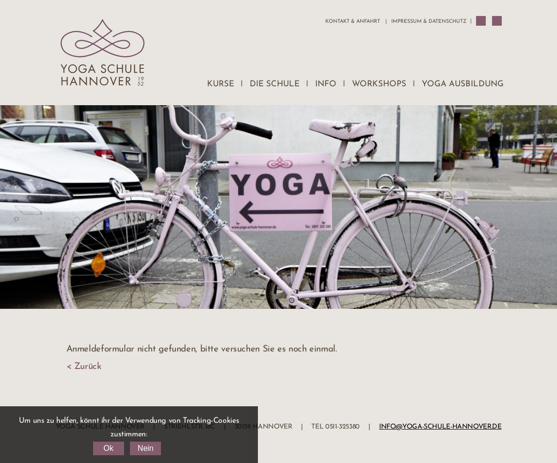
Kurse (220, 84)
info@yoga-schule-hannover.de (440, 427)
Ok (108, 448)
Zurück (87, 366)
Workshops (379, 84)
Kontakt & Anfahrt (352, 21)
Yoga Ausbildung (463, 84)
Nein (146, 448)
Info (325, 84)
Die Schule (275, 84)
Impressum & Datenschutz (428, 21)
